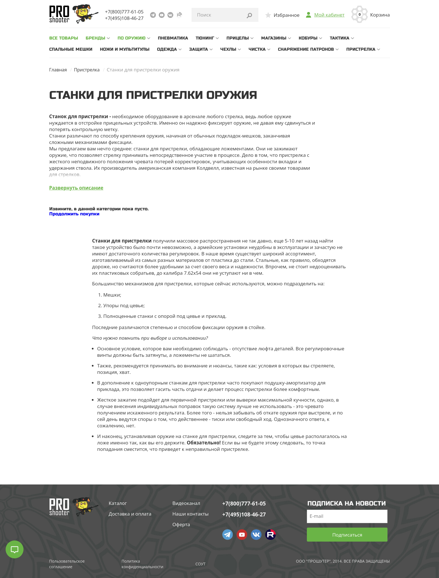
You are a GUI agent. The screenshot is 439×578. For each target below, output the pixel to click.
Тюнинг (205, 38)
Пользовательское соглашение (67, 563)
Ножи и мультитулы (125, 49)
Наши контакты (190, 514)
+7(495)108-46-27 (124, 18)
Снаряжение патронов (306, 49)
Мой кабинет (329, 15)
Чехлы (228, 49)
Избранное (286, 15)
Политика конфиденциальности (142, 563)
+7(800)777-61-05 (124, 11)
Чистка (257, 49)
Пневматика (173, 38)
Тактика (339, 38)
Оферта (181, 524)
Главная (58, 69)
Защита (198, 49)
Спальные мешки (70, 49)
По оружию (132, 38)
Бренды (95, 38)
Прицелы (237, 38)
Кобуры (308, 38)
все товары (63, 38)
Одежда (167, 49)
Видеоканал (186, 503)
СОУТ (200, 563)
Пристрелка (360, 49)
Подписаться (347, 534)
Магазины (273, 38)
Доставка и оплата (130, 514)
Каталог (118, 503)
